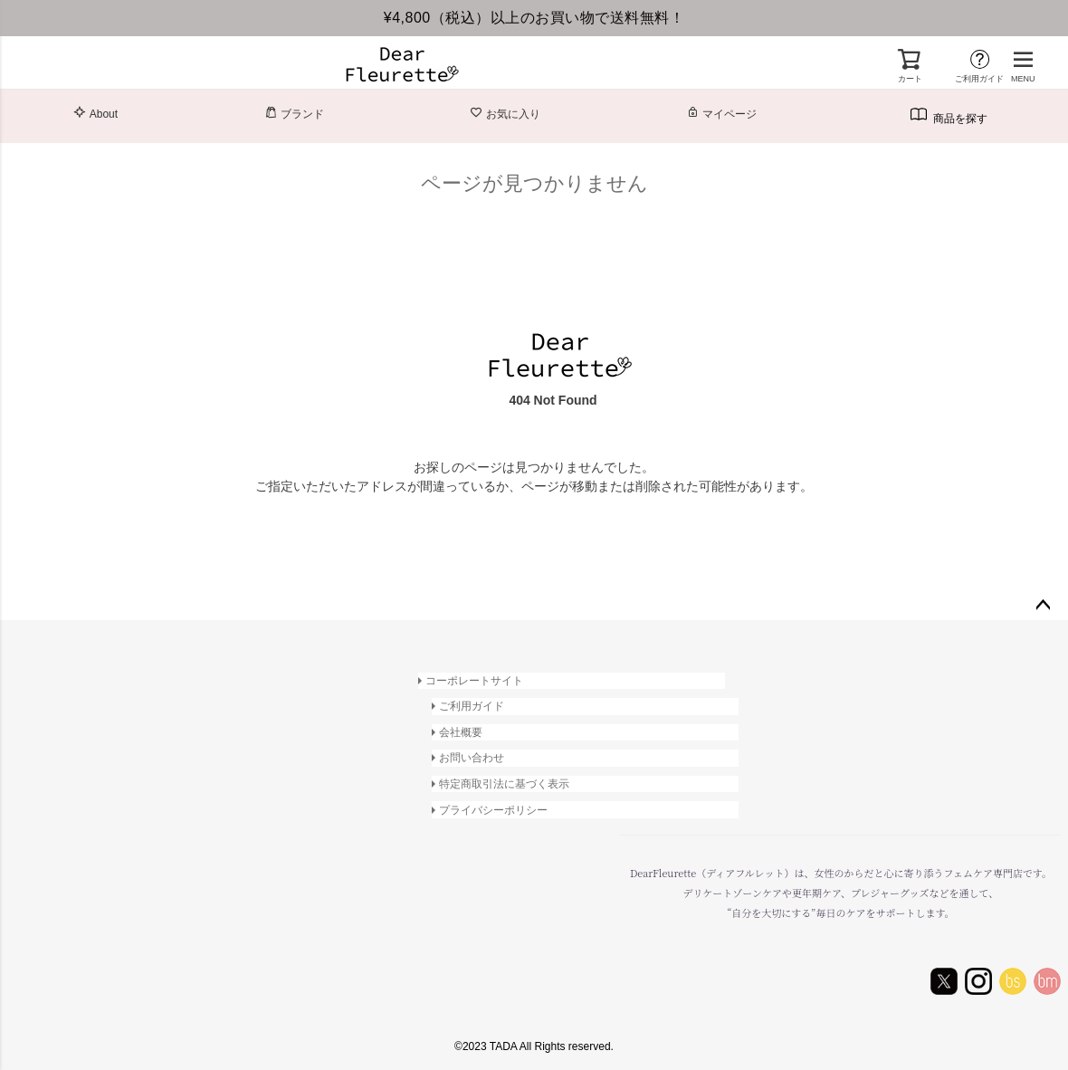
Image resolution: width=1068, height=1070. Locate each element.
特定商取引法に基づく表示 (505, 782)
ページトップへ (1042, 605)
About (95, 113)
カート (910, 78)
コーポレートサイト (474, 680)
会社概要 (461, 731)
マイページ (721, 113)
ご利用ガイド (979, 78)
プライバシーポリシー (494, 807)
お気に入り (505, 113)
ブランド (294, 113)
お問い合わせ (472, 756)
